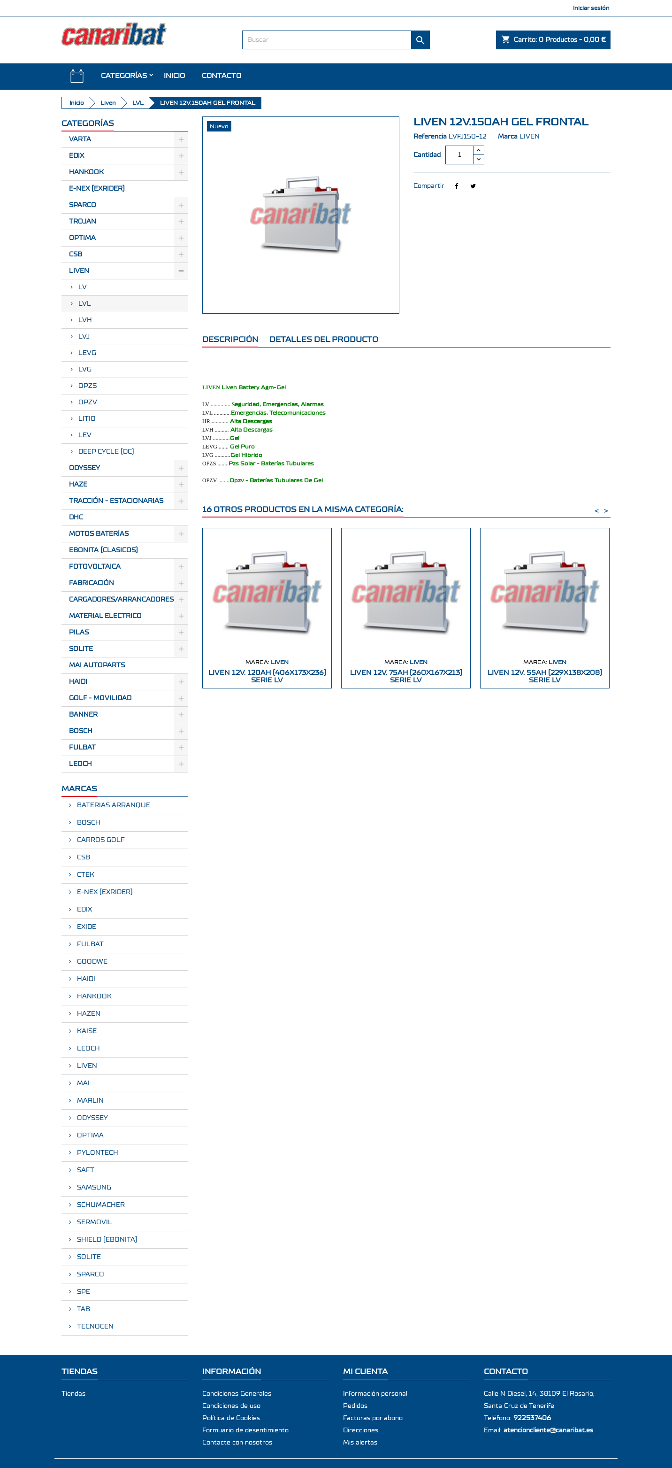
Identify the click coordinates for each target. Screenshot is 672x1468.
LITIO (87, 419)
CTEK (84, 875)
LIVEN (86, 1066)
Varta (80, 139)
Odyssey (84, 468)
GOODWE (91, 961)
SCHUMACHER (100, 1205)
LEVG (87, 353)
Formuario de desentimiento (245, 1430)
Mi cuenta (365, 1371)
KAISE (86, 1031)
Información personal (375, 1394)
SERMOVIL (93, 1222)
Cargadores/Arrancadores (121, 599)
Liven (79, 271)
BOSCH (80, 731)
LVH (85, 320)
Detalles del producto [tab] (323, 339)
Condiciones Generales (236, 1394)
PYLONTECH (96, 1153)
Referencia (430, 136)
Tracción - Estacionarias (116, 501)
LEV (85, 435)
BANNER (83, 714)
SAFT (84, 1170)
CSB (75, 254)
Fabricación (91, 583)
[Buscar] (336, 40)
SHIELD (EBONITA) (106, 1239)
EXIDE (85, 927)
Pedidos (355, 1406)
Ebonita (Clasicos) (103, 550)
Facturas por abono (373, 1418)
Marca (508, 136)
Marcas (79, 789)
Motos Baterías (99, 534)
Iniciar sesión (591, 8)
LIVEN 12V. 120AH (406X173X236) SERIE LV (267, 676)
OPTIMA (89, 1135)
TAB (82, 1309)
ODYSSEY (91, 1118)
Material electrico (105, 616)
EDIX (83, 909)
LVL (84, 304)
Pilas (79, 632)
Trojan (82, 221)
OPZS (87, 386)
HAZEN (87, 1014)
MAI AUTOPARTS (97, 665)
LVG (85, 369)
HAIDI (78, 682)
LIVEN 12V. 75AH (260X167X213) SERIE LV (406, 676)
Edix (76, 156)
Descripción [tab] (230, 339)
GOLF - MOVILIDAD (100, 698)
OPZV (87, 402)
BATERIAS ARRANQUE (112, 805)
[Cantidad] (459, 155)
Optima (82, 238)
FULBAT (82, 747)
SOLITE (81, 649)
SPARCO (89, 1274)
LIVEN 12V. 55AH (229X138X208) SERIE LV (545, 676)
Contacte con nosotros (237, 1442)
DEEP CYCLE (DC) (106, 451)
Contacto (221, 75)
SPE (82, 1292)
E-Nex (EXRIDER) (97, 188)
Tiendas (73, 1394)
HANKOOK (93, 996)
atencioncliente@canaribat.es (548, 1430)
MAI (82, 1083)
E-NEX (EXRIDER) (104, 892)
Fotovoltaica (95, 567)
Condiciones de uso (231, 1406)
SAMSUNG (93, 1187)
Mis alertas (360, 1442)
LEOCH (80, 764)
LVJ (84, 336)
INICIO (174, 75)
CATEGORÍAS (124, 75)
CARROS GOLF (100, 840)
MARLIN (89, 1100)
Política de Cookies (231, 1418)
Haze (78, 484)
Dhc (76, 517)
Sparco (82, 205)
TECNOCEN (94, 1326)
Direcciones (360, 1430)
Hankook (86, 172)
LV (82, 287)
